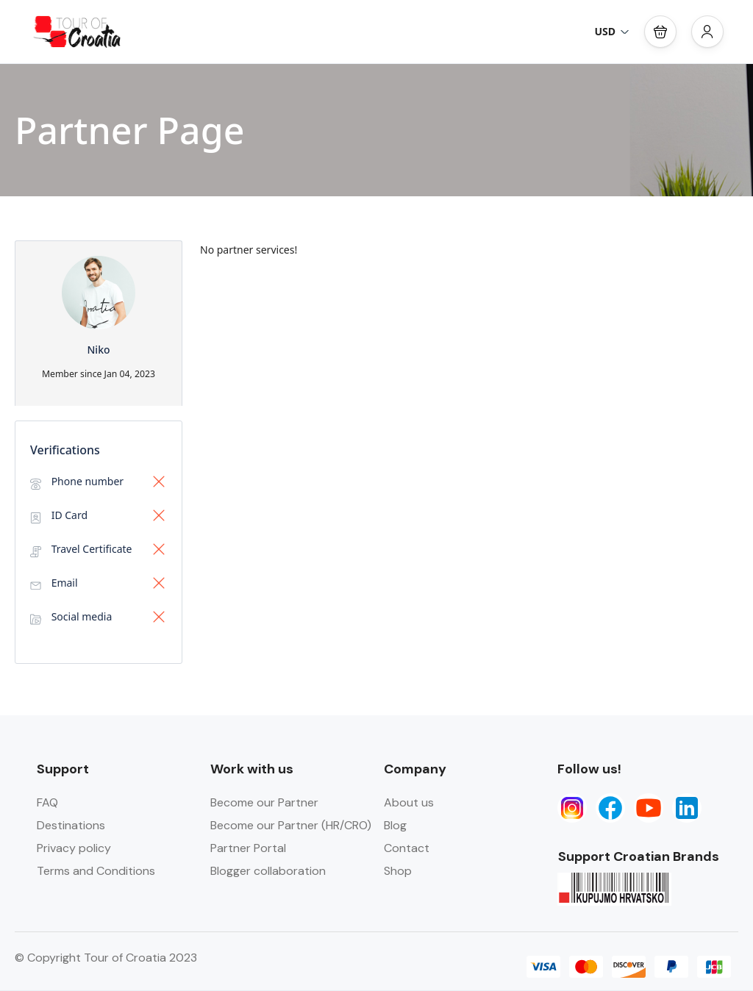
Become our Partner (264, 802)
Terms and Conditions (96, 871)
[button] (660, 31)
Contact (406, 848)
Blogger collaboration (268, 871)
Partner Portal (248, 848)
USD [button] (611, 31)
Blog (395, 825)
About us (409, 802)
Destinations (71, 825)
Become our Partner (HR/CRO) (290, 825)
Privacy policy (74, 848)
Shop (398, 871)
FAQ (47, 802)
